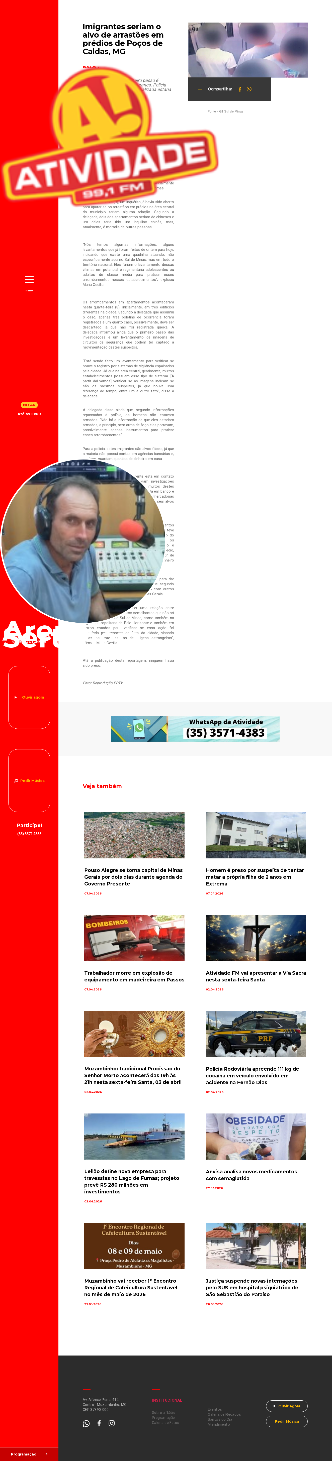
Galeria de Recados (224, 1414)
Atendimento (219, 1424)
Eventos (215, 1409)
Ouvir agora (33, 697)
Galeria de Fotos (165, 1423)
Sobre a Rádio (163, 1413)
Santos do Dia (220, 1419)
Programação (163, 1418)
